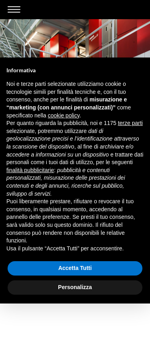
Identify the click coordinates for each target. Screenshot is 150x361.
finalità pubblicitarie (30, 170)
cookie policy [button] (64, 115)
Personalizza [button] (75, 287)
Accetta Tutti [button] (75, 268)
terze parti (130, 123)
